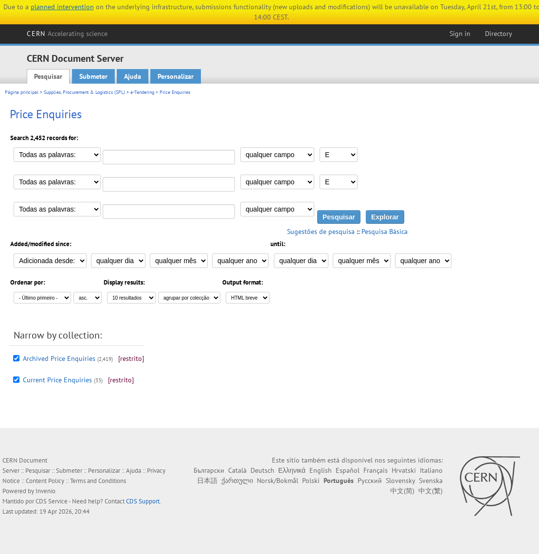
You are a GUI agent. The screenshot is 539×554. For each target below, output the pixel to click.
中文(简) (402, 490)
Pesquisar (48, 76)
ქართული (237, 480)
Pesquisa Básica (384, 231)
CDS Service (52, 501)
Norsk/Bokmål (277, 480)
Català (237, 470)
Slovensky (400, 480)
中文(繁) (430, 490)
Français (375, 470)
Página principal (21, 92)
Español (347, 470)
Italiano (431, 470)
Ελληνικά (291, 470)
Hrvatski (404, 470)
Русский (370, 480)
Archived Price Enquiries (59, 358)
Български (209, 470)
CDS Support (143, 501)
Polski (311, 480)
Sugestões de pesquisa (321, 231)
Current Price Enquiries (57, 379)
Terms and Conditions (98, 481)
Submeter (93, 76)
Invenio (45, 491)
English (320, 470)
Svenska (431, 480)
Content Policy (45, 481)
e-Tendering (142, 92)
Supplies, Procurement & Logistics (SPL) (84, 92)
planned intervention (62, 6)
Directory (498, 33)
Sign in (459, 33)
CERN (67, 33)
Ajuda (132, 76)
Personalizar (176, 76)
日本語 (207, 480)
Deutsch (262, 470)
